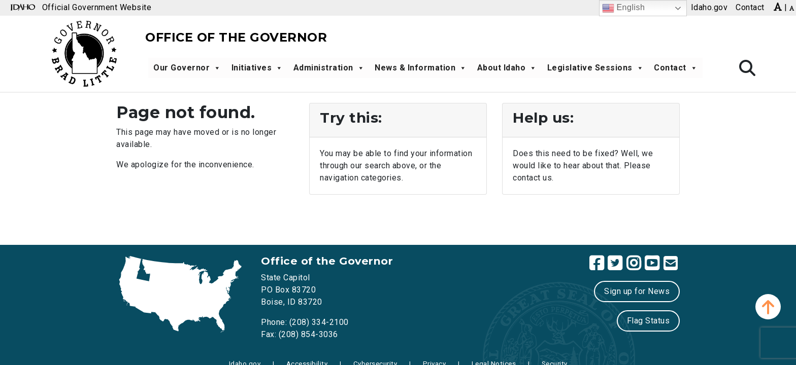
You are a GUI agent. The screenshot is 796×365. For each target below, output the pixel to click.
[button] (768, 306)
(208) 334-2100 (319, 322)
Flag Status (648, 320)
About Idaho (507, 68)
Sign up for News (637, 291)
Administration (329, 68)
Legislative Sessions (595, 68)
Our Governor (187, 68)
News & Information (421, 68)
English (623, 8)
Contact (676, 68)
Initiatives (257, 68)
